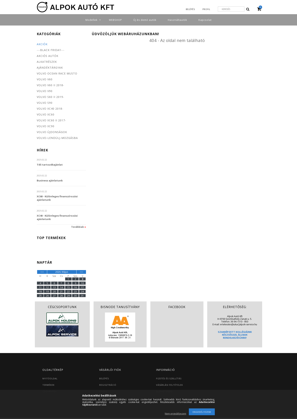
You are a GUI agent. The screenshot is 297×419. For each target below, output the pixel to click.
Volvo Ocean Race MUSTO (57, 73)
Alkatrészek (47, 62)
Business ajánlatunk (50, 180)
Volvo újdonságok (52, 132)
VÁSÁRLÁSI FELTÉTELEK (169, 384)
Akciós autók (47, 56)
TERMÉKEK (48, 384)
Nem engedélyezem (175, 413)
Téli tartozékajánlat (50, 164)
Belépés (190, 9)
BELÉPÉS (104, 378)
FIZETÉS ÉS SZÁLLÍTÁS (168, 378)
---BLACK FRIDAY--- (50, 50)
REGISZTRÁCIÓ (107, 384)
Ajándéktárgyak (50, 67)
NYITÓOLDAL (50, 378)
